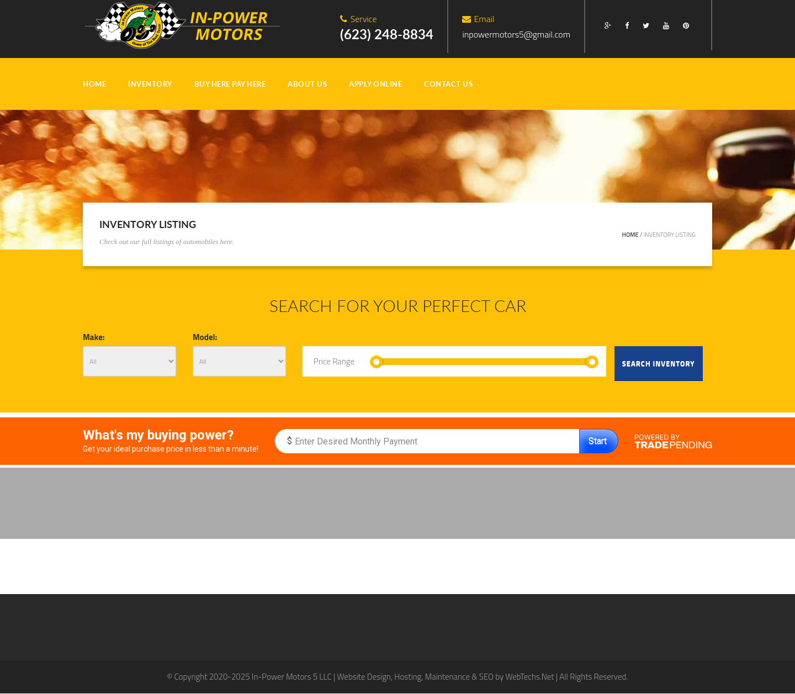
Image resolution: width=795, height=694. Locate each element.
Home (630, 234)
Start (598, 441)
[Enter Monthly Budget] (427, 441)
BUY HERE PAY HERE (230, 84)
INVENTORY (150, 84)
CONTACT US (448, 84)
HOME (94, 84)
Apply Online (375, 84)
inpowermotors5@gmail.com (516, 34)
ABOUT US (307, 84)
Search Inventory (658, 363)
